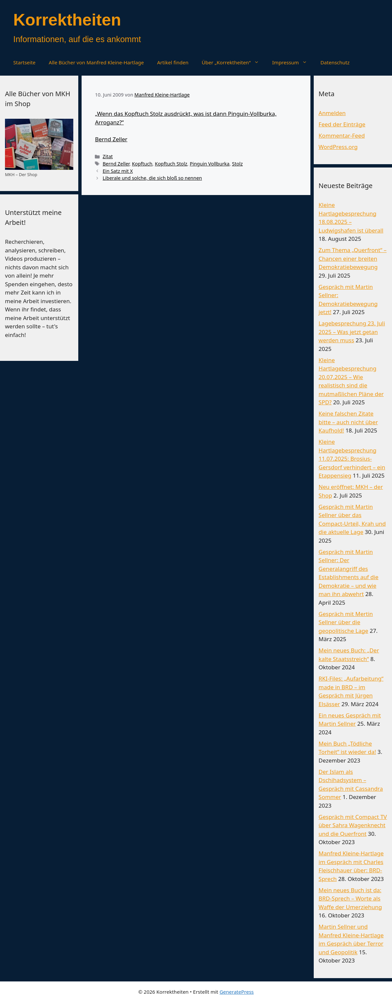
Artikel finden (173, 62)
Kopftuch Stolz (171, 164)
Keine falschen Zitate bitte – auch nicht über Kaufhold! (348, 422)
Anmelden (332, 113)
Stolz (237, 164)
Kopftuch (142, 164)
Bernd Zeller (111, 139)
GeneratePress (237, 991)
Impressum (293, 62)
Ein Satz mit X (117, 171)
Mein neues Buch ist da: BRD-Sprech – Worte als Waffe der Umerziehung (350, 898)
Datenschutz (335, 62)
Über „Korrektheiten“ (233, 62)
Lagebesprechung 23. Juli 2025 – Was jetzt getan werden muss (352, 331)
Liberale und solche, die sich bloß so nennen (152, 178)
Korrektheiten (67, 20)
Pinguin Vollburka (209, 164)
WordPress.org (338, 147)
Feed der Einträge (342, 124)
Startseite (24, 62)
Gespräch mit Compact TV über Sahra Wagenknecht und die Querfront (353, 825)
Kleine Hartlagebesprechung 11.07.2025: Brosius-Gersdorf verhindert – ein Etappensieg (352, 458)
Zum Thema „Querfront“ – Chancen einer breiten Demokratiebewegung (353, 258)
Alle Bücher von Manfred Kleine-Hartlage (96, 62)
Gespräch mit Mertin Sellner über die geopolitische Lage (346, 622)
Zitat (107, 156)
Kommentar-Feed (342, 135)
